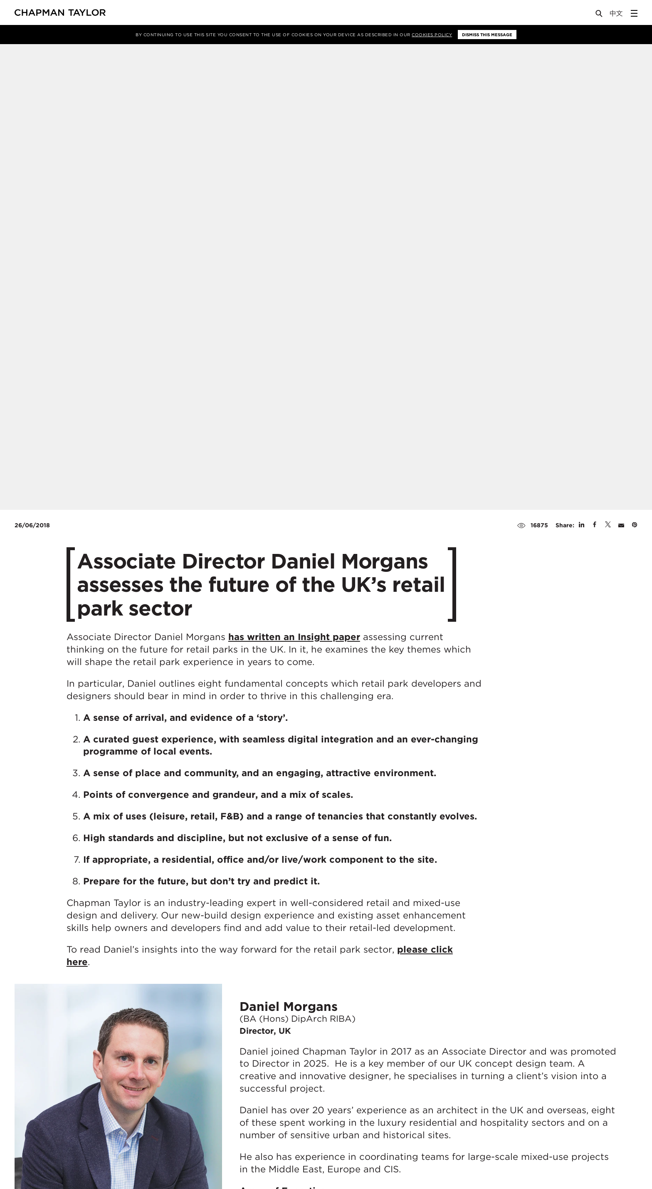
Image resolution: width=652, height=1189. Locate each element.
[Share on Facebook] (595, 525)
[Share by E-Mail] (621, 525)
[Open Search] (599, 15)
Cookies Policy (432, 34)
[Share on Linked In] (581, 525)
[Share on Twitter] (608, 525)
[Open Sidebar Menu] (634, 13)
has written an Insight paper (294, 636)
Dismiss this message (487, 34)
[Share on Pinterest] (634, 525)
